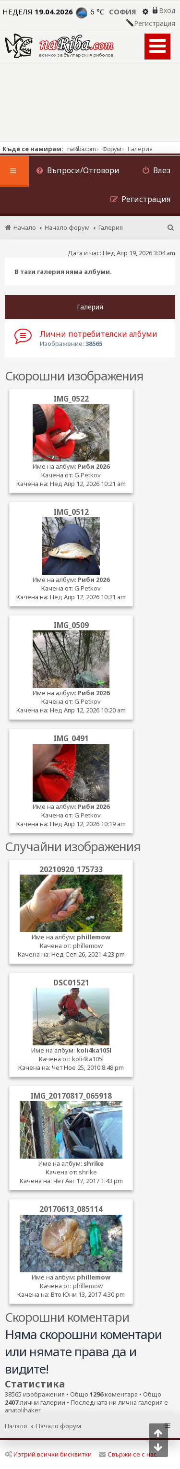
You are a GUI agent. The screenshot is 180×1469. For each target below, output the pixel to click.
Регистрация (154, 23)
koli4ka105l (93, 1050)
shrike (94, 1163)
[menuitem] (78, 171)
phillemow (93, 937)
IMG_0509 (71, 625)
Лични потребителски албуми (98, 334)
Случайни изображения (73, 846)
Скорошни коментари (67, 1317)
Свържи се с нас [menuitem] (128, 1454)
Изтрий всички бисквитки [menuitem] (48, 1454)
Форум (111, 148)
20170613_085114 (71, 1209)
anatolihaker (23, 1410)
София (122, 11)
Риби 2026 (93, 466)
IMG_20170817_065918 (71, 1096)
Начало (16, 1426)
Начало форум (58, 1426)
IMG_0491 (71, 738)
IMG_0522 (71, 398)
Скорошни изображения (74, 375)
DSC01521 (71, 982)
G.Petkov (87, 475)
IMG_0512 (71, 512)
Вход (167, 10)
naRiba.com (81, 148)
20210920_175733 (71, 869)
